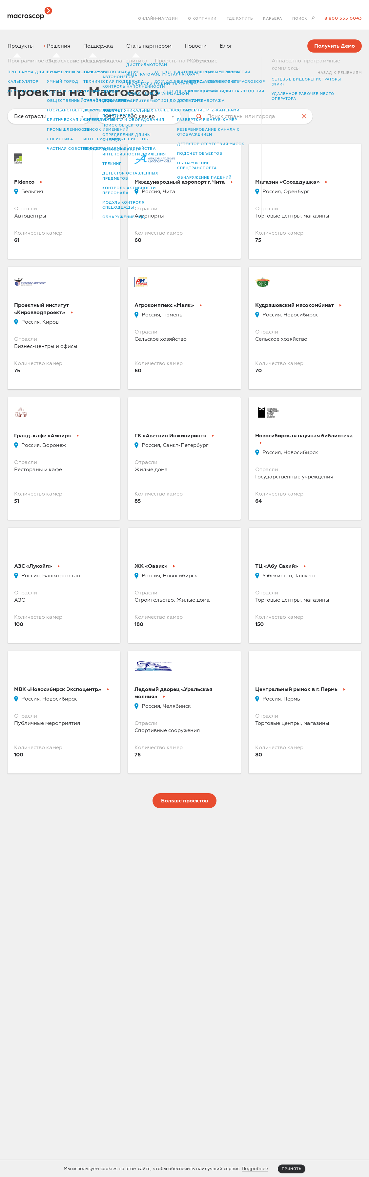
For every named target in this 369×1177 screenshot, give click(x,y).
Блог (226, 46)
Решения (58, 46)
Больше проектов (184, 800)
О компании (202, 18)
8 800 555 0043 (343, 18)
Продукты (21, 46)
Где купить (240, 18)
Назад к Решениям (340, 73)
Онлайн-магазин (158, 18)
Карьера (272, 18)
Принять (291, 1169)
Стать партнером (149, 46)
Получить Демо (334, 46)
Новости (196, 46)
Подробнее (255, 1168)
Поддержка (98, 46)
